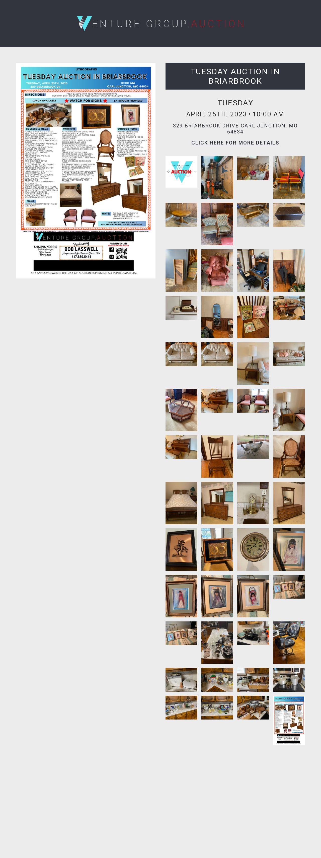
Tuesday (235, 102)
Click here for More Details (235, 143)
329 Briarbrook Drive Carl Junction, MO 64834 (235, 129)
